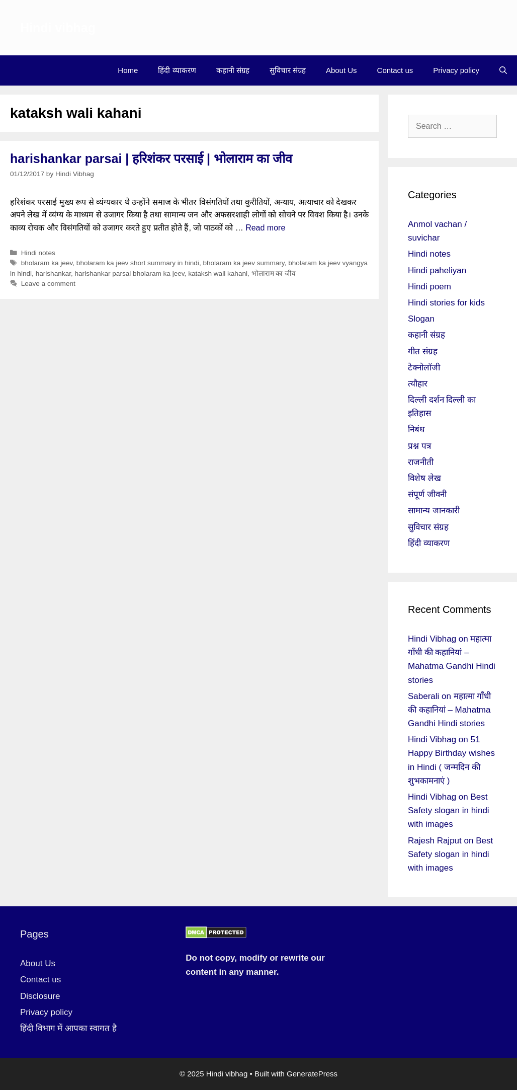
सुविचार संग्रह (288, 70)
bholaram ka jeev (47, 263)
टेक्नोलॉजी (424, 367)
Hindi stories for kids (446, 302)
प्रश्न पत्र (419, 446)
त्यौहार (417, 383)
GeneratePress (312, 1073)
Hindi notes (38, 253)
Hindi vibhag (58, 28)
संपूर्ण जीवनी (427, 494)
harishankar (53, 273)
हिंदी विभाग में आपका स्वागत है (68, 1028)
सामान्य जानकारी (434, 510)
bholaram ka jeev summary (243, 263)
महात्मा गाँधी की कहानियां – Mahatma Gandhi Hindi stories (449, 709)
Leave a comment (48, 283)
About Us (341, 70)
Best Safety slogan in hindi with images (448, 810)
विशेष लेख (424, 478)
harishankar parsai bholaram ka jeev (129, 273)
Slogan (421, 319)
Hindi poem (429, 286)
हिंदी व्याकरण (177, 70)
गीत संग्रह (423, 351)
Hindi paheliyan (437, 270)
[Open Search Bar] (503, 70)
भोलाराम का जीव (273, 273)
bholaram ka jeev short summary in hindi (137, 263)
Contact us (395, 70)
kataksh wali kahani (217, 273)
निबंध (416, 429)
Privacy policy (456, 70)
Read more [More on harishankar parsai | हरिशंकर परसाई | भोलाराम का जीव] (265, 227)
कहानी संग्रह (232, 70)
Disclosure (40, 996)
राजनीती (421, 462)
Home (128, 70)
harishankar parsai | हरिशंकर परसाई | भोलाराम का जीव (151, 158)
